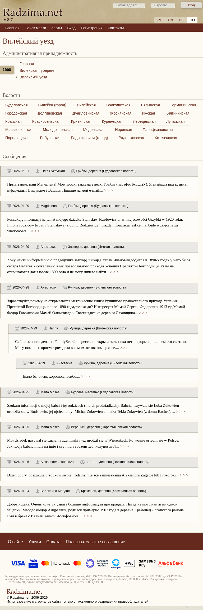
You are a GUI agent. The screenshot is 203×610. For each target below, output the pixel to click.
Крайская (13, 121)
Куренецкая (112, 121)
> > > (108, 190)
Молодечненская (57, 129)
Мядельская (93, 129)
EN (170, 20)
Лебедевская (144, 121)
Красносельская (46, 121)
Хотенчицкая (166, 138)
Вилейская (86, 105)
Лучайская (175, 121)
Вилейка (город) (52, 105)
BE (181, 20)
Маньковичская (18, 129)
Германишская (183, 105)
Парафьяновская (158, 129)
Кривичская (81, 121)
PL (159, 20)
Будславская (16, 105)
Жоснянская (120, 113)
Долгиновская (50, 113)
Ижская (148, 113)
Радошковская (131, 138)
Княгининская (177, 113)
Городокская (16, 113)
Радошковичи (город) (89, 138)
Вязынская (150, 105)
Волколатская (118, 105)
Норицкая (123, 129)
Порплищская (17, 138)
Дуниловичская (85, 113)
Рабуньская (50, 138)
